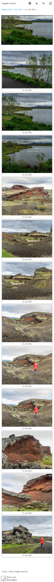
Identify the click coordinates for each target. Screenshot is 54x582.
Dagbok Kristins (9, 3)
